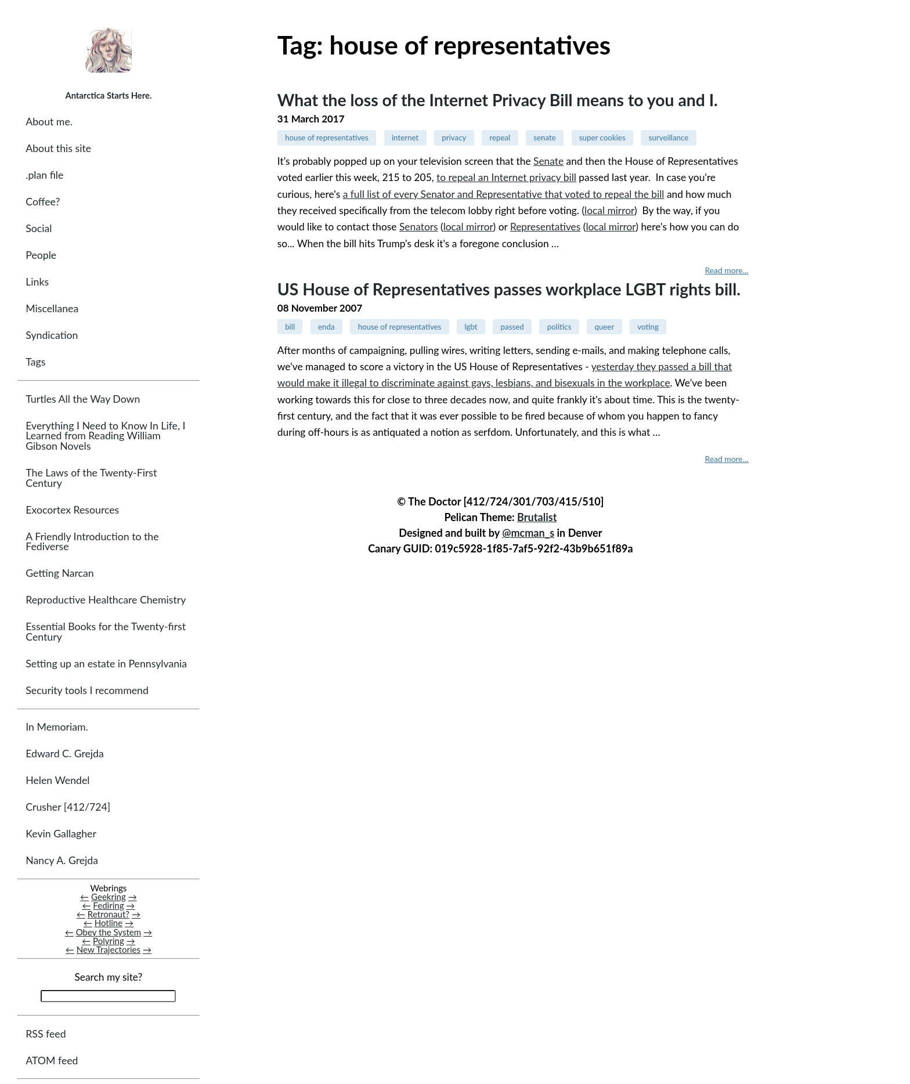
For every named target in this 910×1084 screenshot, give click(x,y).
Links (37, 282)
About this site (58, 148)
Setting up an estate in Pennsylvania (106, 663)
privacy (454, 137)
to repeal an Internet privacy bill (506, 177)
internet (405, 137)
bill (290, 326)
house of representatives (327, 137)
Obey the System (109, 932)
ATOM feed (52, 1060)
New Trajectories (108, 949)
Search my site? (108, 977)
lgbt (470, 326)
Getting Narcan (59, 573)
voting (648, 326)
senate (544, 137)
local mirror (609, 210)
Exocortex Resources (72, 510)
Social (39, 228)
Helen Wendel (57, 780)
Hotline (109, 922)
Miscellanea (52, 308)
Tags (35, 362)
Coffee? (43, 202)
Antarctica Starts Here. (108, 95)
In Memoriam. (57, 727)
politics (559, 326)
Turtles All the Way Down (83, 399)
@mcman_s (528, 532)
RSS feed (46, 1034)
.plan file (44, 175)
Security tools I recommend (87, 690)
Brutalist (537, 517)
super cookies (602, 137)
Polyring (108, 940)
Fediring (108, 905)
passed (512, 326)
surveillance (669, 137)
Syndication (52, 335)
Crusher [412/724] (68, 807)
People (41, 255)
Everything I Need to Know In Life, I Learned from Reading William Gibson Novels (105, 436)
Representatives (545, 227)
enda (326, 326)
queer (604, 326)
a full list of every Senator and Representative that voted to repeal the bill (504, 194)
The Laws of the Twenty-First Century (91, 478)
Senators (418, 227)
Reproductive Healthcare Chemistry (106, 600)
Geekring (108, 896)
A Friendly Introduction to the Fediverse (92, 541)
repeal (499, 137)
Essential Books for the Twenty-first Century (106, 631)
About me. (49, 121)
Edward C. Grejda (65, 753)
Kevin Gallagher (61, 834)
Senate (548, 161)
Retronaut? (108, 914)
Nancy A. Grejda (62, 860)
